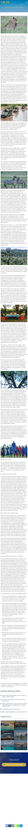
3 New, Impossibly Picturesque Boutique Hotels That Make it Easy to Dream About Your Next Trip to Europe (14, 705)
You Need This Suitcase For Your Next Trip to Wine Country (13, 700)
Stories (6, 13)
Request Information (14, 764)
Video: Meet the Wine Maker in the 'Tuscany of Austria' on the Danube (14, 696)
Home (2, 13)
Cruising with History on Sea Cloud (11, 709)
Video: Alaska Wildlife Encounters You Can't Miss (14, 712)
